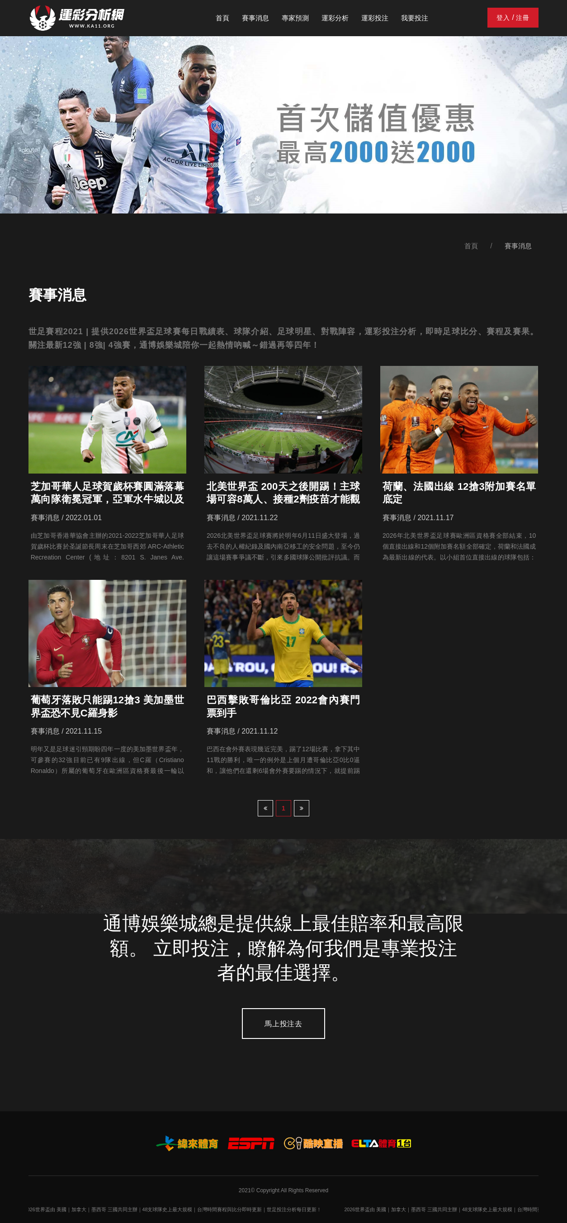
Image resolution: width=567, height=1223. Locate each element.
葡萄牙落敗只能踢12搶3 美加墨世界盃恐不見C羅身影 (107, 706)
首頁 (471, 246)
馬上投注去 (283, 1024)
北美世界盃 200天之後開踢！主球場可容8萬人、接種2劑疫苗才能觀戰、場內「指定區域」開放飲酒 (283, 493)
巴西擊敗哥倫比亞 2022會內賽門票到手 (283, 706)
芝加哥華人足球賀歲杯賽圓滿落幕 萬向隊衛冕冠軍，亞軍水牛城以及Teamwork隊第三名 (107, 493)
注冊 (522, 17)
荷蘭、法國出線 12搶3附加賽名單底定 (459, 493)
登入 (503, 17)
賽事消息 (518, 246)
